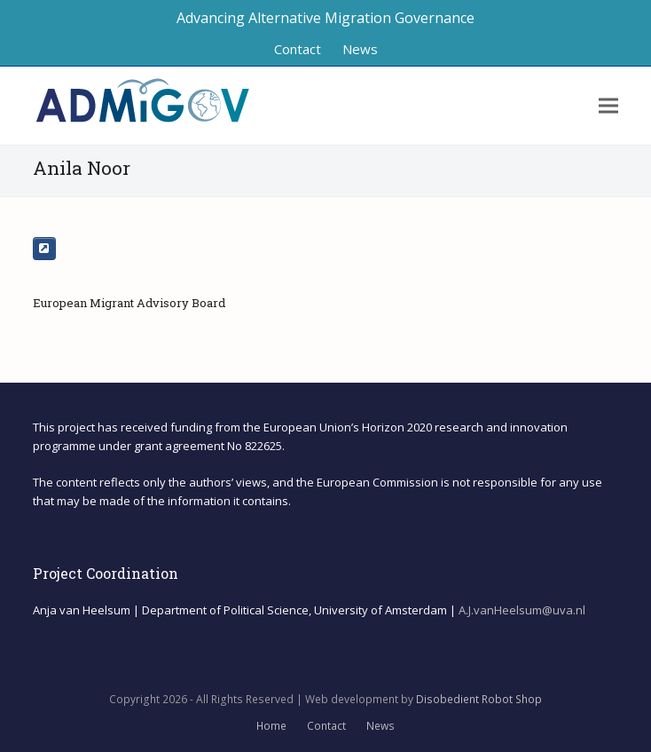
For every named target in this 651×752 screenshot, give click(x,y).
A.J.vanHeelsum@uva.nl (522, 610)
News (380, 725)
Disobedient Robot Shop (479, 699)
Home (271, 725)
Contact (326, 725)
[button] (608, 106)
